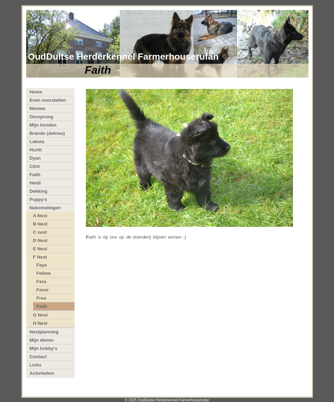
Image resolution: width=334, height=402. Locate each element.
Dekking (39, 191)
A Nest (40, 215)
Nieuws (38, 108)
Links (36, 365)
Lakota (37, 141)
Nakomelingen (45, 207)
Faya (42, 265)
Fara (41, 281)
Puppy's (38, 199)
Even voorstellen (48, 100)
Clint (35, 166)
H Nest (40, 323)
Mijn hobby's (44, 348)
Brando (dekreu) (47, 133)
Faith (35, 174)
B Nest (40, 224)
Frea (41, 298)
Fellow (44, 273)
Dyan (35, 158)
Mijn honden (43, 125)
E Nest (40, 248)
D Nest (40, 240)
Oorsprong (41, 116)
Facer (43, 289)
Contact (38, 356)
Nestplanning (44, 331)
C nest (40, 232)
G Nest (40, 315)
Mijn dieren (42, 340)
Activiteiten (42, 373)
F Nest (40, 257)
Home (36, 91)
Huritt (36, 149)
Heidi (35, 182)
